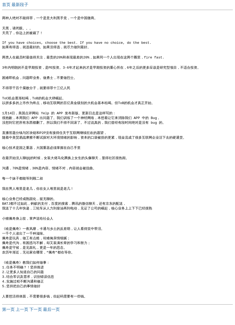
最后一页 (51, 320)
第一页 (8, 320)
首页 (7, 4)
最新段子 (20, 4)
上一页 (22, 320)
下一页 (35, 320)
